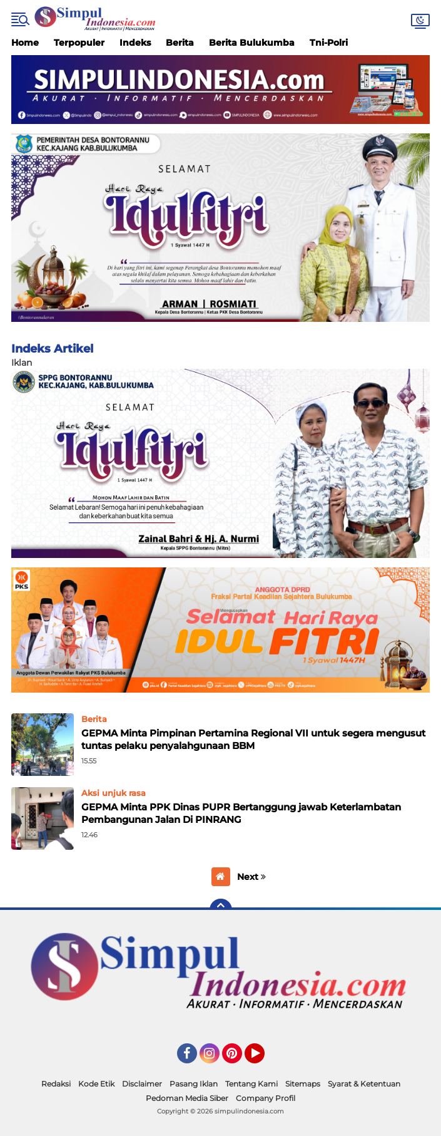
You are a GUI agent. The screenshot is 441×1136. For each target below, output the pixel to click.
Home (25, 42)
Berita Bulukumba (252, 42)
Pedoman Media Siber (187, 1098)
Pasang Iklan (194, 1083)
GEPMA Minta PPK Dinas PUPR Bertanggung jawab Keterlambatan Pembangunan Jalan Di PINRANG (241, 813)
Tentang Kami (251, 1083)
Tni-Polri (329, 42)
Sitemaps (302, 1083)
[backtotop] (221, 910)
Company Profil (265, 1098)
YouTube (263, 1059)
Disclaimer (142, 1083)
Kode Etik (96, 1083)
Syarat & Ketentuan (364, 1083)
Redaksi (56, 1083)
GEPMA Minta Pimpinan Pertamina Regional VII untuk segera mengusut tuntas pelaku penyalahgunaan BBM (253, 739)
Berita (180, 42)
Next (251, 876)
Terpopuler (79, 42)
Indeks (135, 42)
